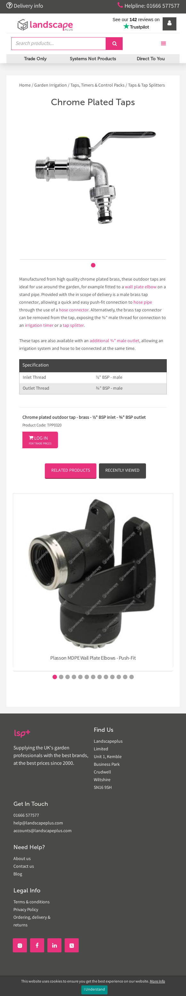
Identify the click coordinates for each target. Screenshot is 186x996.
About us (22, 859)
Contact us (23, 867)
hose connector (74, 310)
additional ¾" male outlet (114, 341)
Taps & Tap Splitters (146, 85)
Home (25, 85)
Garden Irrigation (50, 85)
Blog (17, 874)
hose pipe (142, 303)
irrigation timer (39, 326)
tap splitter (73, 326)
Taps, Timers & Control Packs (97, 85)
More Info (157, 981)
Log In (40, 440)
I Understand (94, 989)
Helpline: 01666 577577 (148, 6)
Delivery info (25, 6)
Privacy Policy (25, 910)
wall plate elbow (141, 287)
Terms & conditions (31, 902)
